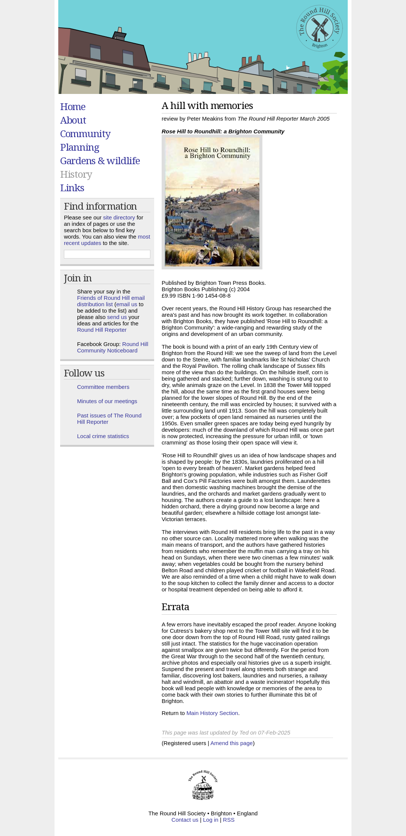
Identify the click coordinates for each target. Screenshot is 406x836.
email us (126, 304)
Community (85, 133)
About (73, 120)
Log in (210, 819)
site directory (119, 217)
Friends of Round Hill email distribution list (111, 301)
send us (117, 317)
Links (72, 187)
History (76, 174)
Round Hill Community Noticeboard (112, 347)
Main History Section (212, 713)
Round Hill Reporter (102, 330)
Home (72, 106)
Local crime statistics (103, 436)
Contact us (184, 819)
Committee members (103, 387)
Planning (79, 147)
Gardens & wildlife (100, 160)
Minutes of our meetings (107, 401)
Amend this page (232, 743)
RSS (229, 819)
